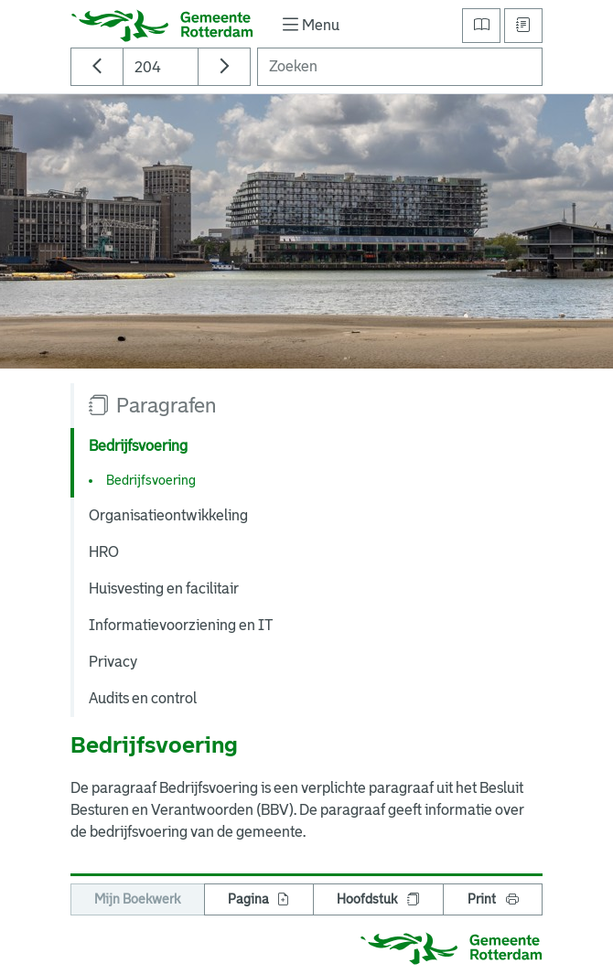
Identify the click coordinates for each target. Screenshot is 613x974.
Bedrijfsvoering (151, 480)
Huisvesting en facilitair (164, 588)
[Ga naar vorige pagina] (97, 67)
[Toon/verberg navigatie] (309, 25)
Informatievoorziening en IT (181, 625)
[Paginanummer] (161, 67)
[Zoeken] (400, 67)
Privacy (113, 661)
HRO (104, 552)
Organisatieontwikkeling (168, 515)
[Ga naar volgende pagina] (224, 67)
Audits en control (143, 698)
